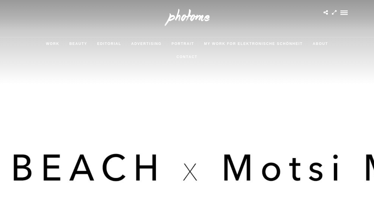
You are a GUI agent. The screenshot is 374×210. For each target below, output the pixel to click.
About (320, 44)
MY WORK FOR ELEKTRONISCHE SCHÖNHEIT (253, 44)
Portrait (183, 44)
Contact (187, 57)
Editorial (109, 44)
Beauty (78, 44)
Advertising (146, 44)
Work (52, 44)
